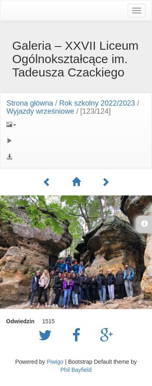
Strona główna (29, 103)
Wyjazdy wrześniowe (40, 111)
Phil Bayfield (76, 370)
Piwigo (55, 361)
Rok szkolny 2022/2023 (97, 103)
